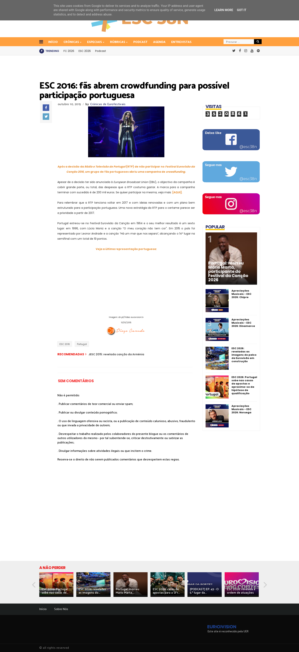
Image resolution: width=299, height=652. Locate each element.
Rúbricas (118, 42)
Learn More (223, 10)
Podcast (140, 42)
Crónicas (71, 42)
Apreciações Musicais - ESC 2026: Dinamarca (243, 323)
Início (43, 609)
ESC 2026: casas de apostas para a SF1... (166, 591)
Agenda (159, 42)
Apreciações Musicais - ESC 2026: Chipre (241, 294)
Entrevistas (181, 42)
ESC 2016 (64, 344)
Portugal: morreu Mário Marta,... (127, 591)
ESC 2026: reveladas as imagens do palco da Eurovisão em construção (243, 355)
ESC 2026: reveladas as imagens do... (92, 591)
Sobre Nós (61, 609)
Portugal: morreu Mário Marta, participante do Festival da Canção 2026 (228, 271)
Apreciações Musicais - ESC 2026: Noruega (241, 409)
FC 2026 (68, 51)
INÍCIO (53, 42)
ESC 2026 (85, 51)
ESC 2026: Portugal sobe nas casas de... (55, 591)
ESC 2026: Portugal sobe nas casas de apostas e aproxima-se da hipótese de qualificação (244, 385)
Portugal (82, 344)
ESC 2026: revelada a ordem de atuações (241, 591)
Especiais (94, 42)
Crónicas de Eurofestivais (108, 104)
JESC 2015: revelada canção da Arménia (116, 354)
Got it (241, 10)
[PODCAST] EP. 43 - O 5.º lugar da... (204, 591)
